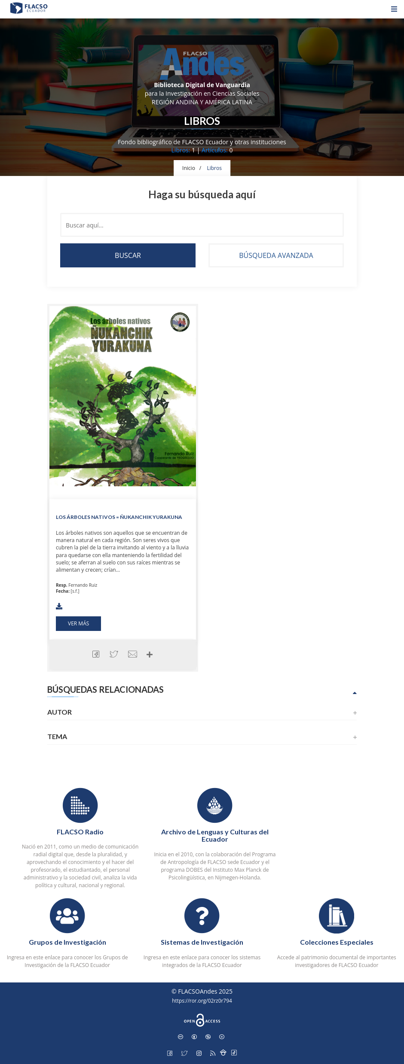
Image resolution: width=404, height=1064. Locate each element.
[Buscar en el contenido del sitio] (202, 225)
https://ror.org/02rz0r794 (202, 1000)
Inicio (188, 168)
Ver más (78, 623)
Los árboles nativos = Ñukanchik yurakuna (119, 517)
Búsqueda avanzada (276, 255)
